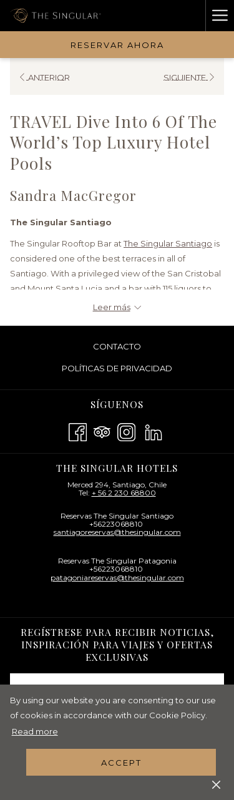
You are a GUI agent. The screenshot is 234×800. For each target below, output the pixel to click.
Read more (35, 731)
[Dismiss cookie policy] (216, 784)
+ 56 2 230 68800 (124, 492)
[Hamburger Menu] (219, 15)
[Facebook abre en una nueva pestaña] (78, 431)
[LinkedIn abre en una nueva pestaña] (153, 431)
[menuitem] (117, 346)
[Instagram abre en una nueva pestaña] (126, 431)
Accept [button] (121, 763)
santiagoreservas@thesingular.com (117, 532)
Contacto (117, 346)
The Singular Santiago (168, 243)
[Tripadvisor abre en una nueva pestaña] (102, 431)
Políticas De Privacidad (117, 368)
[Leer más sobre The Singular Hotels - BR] (117, 307)
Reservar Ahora (117, 45)
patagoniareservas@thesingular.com (117, 577)
